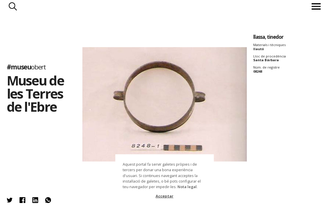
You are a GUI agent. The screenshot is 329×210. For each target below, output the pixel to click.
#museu (26, 67)
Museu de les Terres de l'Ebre (35, 93)
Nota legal (187, 186)
